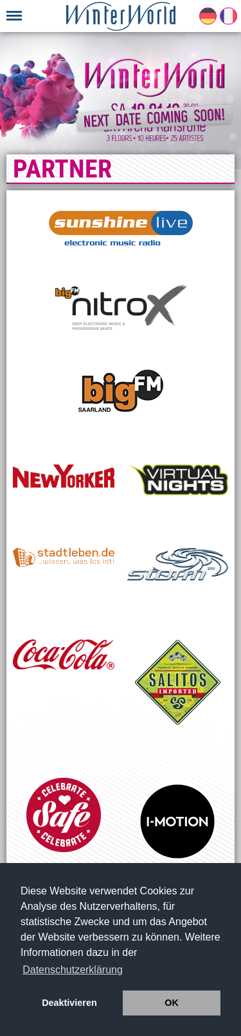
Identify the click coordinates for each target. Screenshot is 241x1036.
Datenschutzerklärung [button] (72, 969)
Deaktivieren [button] (69, 1003)
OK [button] (172, 1003)
